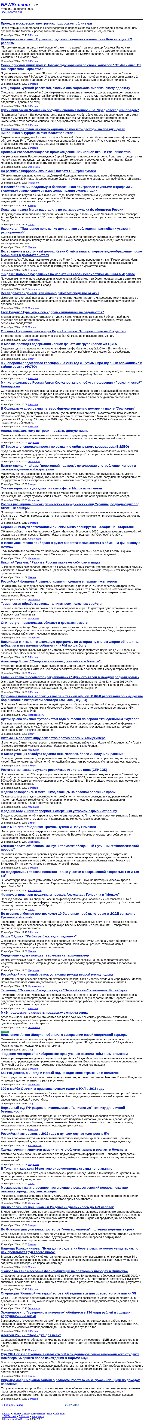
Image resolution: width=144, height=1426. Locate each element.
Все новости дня (12, 12)
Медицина (33, 308)
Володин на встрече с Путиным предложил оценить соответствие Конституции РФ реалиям (66, 41)
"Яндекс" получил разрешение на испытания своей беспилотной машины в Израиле (68, 274)
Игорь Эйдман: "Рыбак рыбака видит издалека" (39, 936)
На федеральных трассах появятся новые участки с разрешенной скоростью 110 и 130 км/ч (70, 873)
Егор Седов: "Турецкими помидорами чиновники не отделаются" (52, 312)
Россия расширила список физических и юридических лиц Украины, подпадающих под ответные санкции (70, 506)
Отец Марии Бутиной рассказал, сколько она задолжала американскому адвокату (65, 88)
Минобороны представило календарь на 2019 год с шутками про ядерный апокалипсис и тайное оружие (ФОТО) (71, 364)
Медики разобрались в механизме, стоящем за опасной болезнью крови (58, 792)
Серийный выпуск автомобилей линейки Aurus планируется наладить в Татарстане (67, 527)
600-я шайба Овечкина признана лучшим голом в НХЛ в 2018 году (52, 1088)
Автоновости (34, 538)
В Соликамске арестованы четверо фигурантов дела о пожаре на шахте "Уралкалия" (68, 408)
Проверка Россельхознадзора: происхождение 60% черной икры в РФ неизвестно (66, 152)
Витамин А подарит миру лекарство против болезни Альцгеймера (53, 738)
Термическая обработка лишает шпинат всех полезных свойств (51, 603)
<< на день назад (12, 1405)
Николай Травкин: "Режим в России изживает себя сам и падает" (52, 562)
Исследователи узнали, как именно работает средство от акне (50, 293)
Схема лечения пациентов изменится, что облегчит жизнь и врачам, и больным (64, 1149)
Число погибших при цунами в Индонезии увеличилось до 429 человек (57, 1207)
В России (33, 35)
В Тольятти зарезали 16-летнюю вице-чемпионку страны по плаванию (56, 1168)
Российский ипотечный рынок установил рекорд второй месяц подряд (57, 974)
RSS (49, 1413)
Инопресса (33, 340)
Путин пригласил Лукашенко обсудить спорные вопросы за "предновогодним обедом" (70, 110)
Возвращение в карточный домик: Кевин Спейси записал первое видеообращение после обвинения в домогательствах (71, 253)
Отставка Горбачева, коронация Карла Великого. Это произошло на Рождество (63, 331)
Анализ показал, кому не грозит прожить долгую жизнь (44, 430)
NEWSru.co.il (9, 1416)
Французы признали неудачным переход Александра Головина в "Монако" (60, 894)
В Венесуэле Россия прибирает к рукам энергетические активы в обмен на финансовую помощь (70, 544)
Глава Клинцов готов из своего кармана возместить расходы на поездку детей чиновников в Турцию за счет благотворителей (63, 131)
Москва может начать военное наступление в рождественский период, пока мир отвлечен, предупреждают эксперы (64, 1189)
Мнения (32, 247)
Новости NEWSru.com (16, 1419)
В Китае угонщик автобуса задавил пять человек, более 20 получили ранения (62, 754)
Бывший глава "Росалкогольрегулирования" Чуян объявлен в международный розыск (70, 677)
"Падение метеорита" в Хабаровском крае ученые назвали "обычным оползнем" (65, 1054)
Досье (16, 1413)
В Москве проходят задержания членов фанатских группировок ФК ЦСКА (59, 344)
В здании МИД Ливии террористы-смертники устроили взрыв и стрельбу (59, 811)
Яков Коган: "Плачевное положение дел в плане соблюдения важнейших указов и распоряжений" (66, 230)
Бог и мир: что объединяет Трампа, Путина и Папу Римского (48, 827)
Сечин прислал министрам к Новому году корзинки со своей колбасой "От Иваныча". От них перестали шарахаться (71, 67)
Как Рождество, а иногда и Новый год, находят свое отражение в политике (60, 1073)
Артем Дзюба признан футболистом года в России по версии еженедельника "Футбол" (70, 719)
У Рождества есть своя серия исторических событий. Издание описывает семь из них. (57, 335)
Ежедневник (38, 1413)
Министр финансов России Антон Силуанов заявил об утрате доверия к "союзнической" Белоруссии (71, 384)
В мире (32, 205)
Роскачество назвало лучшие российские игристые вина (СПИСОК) (54, 770)
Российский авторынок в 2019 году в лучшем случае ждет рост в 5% (55, 1133)
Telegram (59, 1413)
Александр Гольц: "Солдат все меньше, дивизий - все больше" (51, 661)
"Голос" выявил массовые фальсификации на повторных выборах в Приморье (64, 1271)
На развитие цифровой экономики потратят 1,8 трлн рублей (48, 171)
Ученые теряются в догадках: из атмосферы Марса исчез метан (51, 488)
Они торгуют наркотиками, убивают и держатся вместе (44, 622)
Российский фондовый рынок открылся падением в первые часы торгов (59, 581)
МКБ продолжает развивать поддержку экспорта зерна (44, 1012)
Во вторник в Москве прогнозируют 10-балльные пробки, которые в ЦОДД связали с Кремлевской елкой (68, 915)
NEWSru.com (15, 4)
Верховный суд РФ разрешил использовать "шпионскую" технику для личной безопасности (63, 1109)
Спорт (31, 224)
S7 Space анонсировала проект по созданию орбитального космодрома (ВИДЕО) (65, 446)
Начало (6, 1413)
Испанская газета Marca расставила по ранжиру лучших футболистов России (62, 209)
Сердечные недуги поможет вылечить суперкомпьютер (45, 955)
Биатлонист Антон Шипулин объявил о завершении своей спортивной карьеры (64, 1035)
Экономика (34, 167)
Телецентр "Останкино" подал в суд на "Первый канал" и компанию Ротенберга (64, 990)
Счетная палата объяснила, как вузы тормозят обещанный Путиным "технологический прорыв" (70, 847)
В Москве (24, 1416)
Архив (25, 1413)
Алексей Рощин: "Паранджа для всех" (31, 1335)
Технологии (34, 182)
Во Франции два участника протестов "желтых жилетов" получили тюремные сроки (67, 1229)
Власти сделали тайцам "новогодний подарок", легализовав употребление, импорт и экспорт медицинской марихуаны (68, 467)
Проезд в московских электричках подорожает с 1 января (46, 23)
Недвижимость (36, 715)
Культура (33, 270)
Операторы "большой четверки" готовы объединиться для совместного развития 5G (68, 1293)
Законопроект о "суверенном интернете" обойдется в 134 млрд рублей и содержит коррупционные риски (66, 1314)
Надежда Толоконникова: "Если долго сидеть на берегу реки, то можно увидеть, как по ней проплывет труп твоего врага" (69, 1250)
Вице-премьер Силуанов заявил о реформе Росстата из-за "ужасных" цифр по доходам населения (70, 1382)
